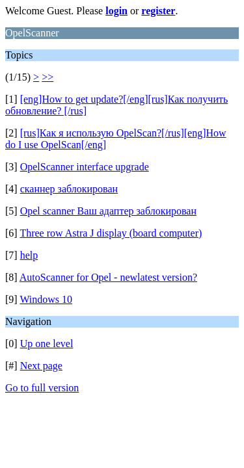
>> (47, 77)
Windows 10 (46, 299)
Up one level (47, 343)
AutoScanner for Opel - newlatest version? (108, 277)
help (29, 255)
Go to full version (42, 387)
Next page (41, 365)
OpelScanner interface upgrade (84, 166)
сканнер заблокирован (69, 188)
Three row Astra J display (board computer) (111, 233)
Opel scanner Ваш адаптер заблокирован (108, 210)
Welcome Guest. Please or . (91, 10)
